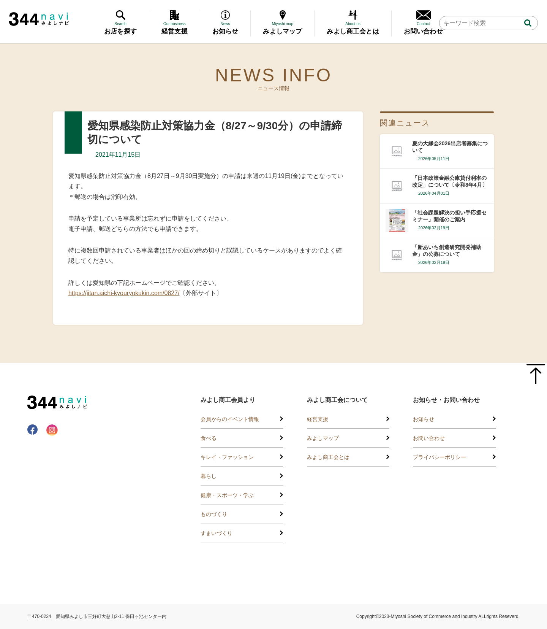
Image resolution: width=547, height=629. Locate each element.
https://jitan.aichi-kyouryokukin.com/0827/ (124, 293)
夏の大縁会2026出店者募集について (450, 146)
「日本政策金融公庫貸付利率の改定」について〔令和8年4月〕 (449, 181)
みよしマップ (323, 438)
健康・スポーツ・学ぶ (227, 495)
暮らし (209, 476)
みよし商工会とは (328, 457)
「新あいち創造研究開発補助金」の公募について (446, 250)
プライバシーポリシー (439, 457)
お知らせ (423, 419)
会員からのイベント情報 (230, 419)
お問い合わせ (429, 438)
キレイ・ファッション (227, 457)
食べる (209, 438)
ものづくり (214, 514)
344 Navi (39, 19)
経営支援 (317, 419)
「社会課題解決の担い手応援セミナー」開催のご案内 (449, 216)
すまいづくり (216, 533)
